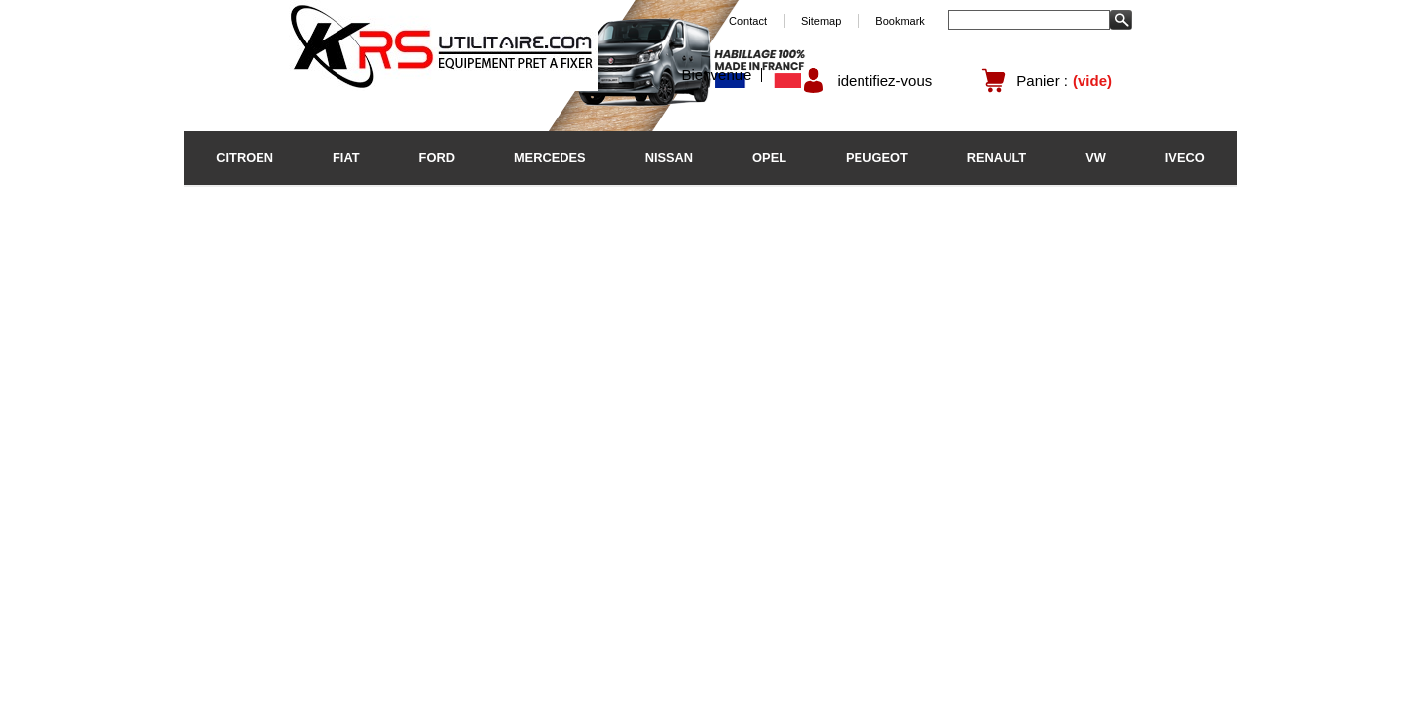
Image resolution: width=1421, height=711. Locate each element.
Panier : (1042, 80)
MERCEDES (550, 157)
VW (1095, 157)
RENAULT (996, 157)
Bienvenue (717, 75)
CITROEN (244, 157)
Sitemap (821, 21)
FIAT (346, 157)
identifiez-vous (884, 80)
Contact (748, 21)
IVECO (1185, 157)
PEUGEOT (877, 157)
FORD (437, 157)
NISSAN (669, 157)
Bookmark (900, 21)
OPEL (769, 157)
